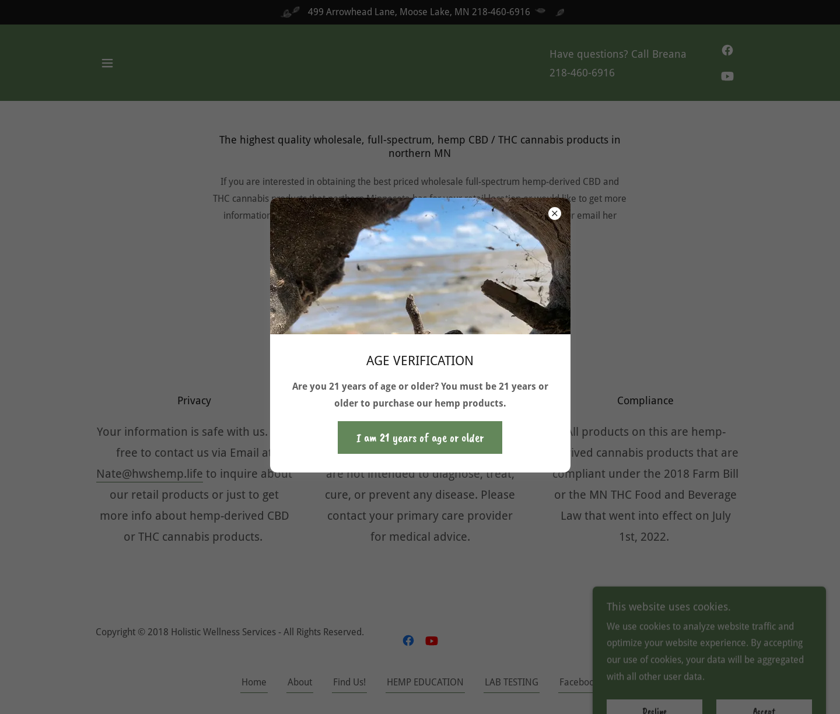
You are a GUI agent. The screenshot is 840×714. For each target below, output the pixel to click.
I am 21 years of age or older (420, 437)
